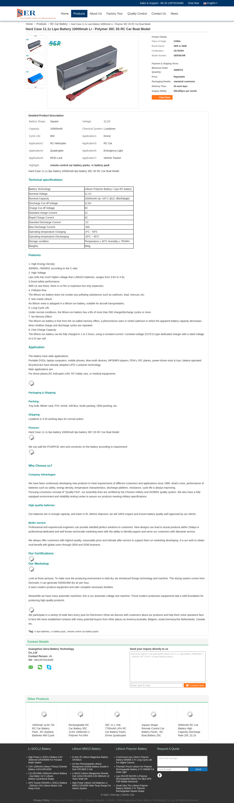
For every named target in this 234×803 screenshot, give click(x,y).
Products (79, 13)
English (212, 3)
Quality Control (137, 13)
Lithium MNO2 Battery (86, 748)
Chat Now (193, 3)
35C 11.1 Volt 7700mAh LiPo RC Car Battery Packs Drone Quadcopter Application (115, 731)
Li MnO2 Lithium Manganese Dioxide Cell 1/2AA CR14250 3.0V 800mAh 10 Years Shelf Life (90, 776)
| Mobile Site (127, 794)
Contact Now (195, 685)
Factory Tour (115, 13)
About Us (96, 13)
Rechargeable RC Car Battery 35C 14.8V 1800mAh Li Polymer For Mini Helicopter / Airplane (80, 731)
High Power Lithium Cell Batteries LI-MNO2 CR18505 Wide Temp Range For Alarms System (91, 786)
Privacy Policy (41, 800)
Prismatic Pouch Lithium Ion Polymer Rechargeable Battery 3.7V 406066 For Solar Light (135, 769)
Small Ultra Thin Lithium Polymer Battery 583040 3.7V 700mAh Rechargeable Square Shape (132, 788)
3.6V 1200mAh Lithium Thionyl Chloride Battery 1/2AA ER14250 (47, 768)
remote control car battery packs (83, 631)
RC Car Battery (59, 23)
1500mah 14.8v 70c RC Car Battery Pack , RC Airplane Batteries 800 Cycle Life (43, 731)
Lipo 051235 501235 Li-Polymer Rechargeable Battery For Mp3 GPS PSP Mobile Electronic (133, 779)
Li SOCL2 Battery (39, 748)
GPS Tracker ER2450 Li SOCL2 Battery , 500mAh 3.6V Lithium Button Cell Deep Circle (47, 786)
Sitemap (115, 794)
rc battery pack (58, 631)
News (174, 13)
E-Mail (104, 794)
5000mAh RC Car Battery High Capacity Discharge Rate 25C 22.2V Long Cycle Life (189, 731)
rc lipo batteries (41, 631)
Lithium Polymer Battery (131, 748)
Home (65, 13)
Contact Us (159, 13)
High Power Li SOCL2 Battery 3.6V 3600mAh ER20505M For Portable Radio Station (45, 760)
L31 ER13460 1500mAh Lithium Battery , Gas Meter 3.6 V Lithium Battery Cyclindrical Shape (47, 776)
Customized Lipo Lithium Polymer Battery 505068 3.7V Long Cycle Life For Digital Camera (134, 760)
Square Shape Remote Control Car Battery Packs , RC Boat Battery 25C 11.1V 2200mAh (153, 731)
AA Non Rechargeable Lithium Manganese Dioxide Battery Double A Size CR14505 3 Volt (90, 767)
